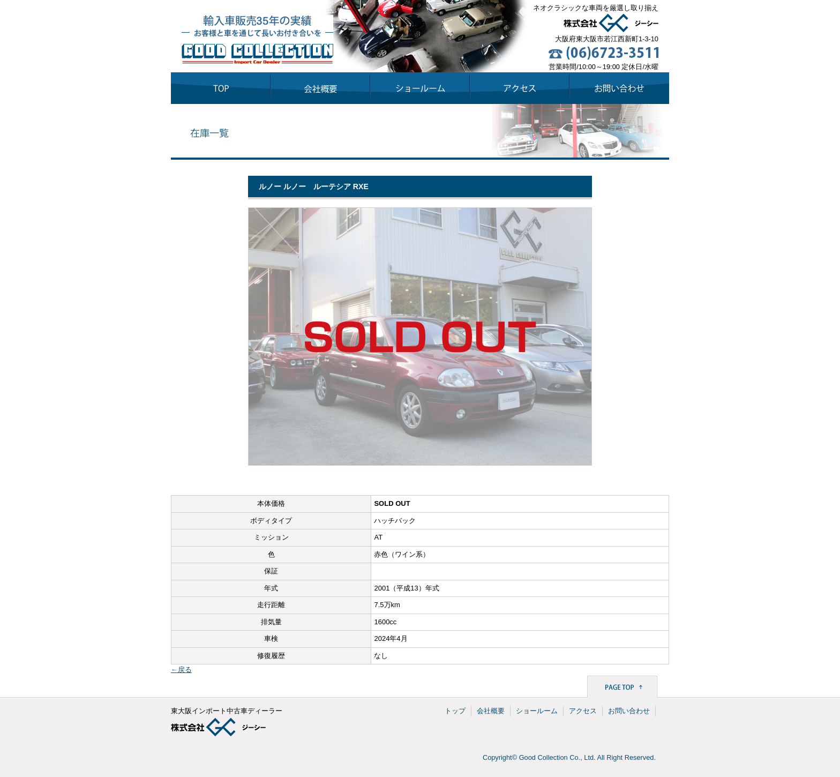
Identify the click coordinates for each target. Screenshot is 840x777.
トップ (455, 711)
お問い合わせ (629, 711)
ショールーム (537, 711)
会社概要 (491, 711)
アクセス (583, 711)
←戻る (181, 670)
